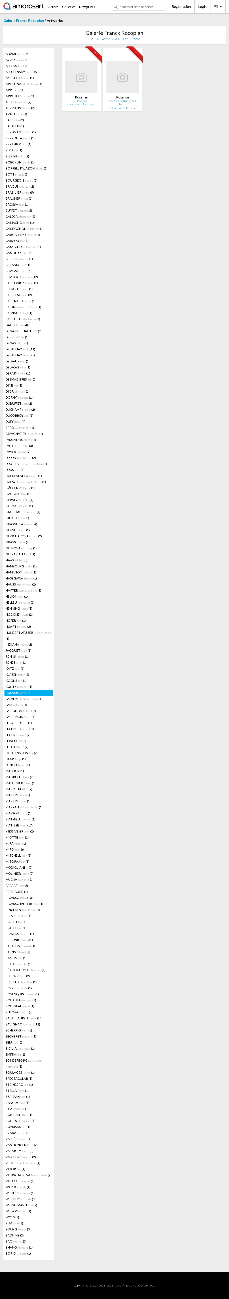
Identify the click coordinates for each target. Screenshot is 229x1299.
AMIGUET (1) (20, 78)
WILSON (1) (18, 1211)
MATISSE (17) (19, 825)
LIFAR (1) (16, 759)
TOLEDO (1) (20, 1121)
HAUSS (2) (21, 584)
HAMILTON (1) (21, 572)
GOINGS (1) (18, 530)
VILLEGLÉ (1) (20, 1181)
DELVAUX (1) (18, 361)
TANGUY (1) (17, 1102)
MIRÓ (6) (15, 849)
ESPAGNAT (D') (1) (24, 433)
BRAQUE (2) (20, 186)
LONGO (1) (18, 765)
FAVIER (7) (18, 452)
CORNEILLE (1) (23, 319)
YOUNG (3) (18, 1229)
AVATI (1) (16, 114)
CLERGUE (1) (19, 289)
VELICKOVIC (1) (23, 1163)
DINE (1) (14, 385)
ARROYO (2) (20, 96)
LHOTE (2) (17, 747)
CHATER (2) (22, 277)
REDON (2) (18, 976)
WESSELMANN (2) (21, 1205)
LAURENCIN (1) (20, 717)
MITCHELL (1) (18, 855)
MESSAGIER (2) (20, 831)
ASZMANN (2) (20, 108)
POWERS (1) (20, 934)
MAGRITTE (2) (20, 777)
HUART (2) (18, 626)
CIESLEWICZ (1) (22, 283)
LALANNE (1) (25, 699)
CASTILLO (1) (19, 253)
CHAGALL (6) (18, 271)
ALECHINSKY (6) (22, 72)
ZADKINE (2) (15, 1235)
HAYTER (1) (23, 590)
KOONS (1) (16, 680)
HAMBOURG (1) (21, 566)
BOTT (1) (17, 174)
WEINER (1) (20, 1193)
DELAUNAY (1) (20, 355)
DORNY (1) (19, 397)
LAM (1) (16, 705)
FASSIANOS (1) (21, 439)
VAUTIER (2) (21, 1157)
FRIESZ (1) (26, 482)
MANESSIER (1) (21, 783)
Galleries (69, 7)
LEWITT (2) (16, 741)
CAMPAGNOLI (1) (25, 228)
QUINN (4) (18, 952)
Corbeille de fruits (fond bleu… (122, 102)
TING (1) (17, 1109)
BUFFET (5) (19, 210)
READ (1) (19, 964)
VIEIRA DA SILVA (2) (28, 1175)
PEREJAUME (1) (17, 891)
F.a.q (152, 1285)
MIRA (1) (16, 843)
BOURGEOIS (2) (21, 180)
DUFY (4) (15, 421)
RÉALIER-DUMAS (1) (25, 970)
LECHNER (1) (20, 729)
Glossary (143, 1285)
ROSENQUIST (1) (22, 994)
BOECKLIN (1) (20, 162)
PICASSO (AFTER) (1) (24, 904)
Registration (181, 6)
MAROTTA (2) (19, 789)
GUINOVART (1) (21, 548)
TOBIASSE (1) (19, 1115)
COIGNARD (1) (21, 301)
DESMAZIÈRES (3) (21, 379)
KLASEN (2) (17, 674)
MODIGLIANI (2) (19, 867)
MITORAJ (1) (17, 861)
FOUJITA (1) (26, 464)
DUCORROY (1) (19, 415)
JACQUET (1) (18, 650)
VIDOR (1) (15, 1169)
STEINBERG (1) (19, 1084)
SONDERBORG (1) (24, 1063)
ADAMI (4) (18, 54)
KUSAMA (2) (18, 692)
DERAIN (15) (19, 373)
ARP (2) (14, 90)
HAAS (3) (16, 560)
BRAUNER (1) (19, 198)
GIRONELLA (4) (21, 524)
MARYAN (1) (24, 807)
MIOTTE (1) (17, 837)
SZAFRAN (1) (18, 1096)
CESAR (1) (19, 259)
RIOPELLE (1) (21, 982)
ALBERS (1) (17, 66)
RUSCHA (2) (19, 1012)
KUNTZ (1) (19, 686)
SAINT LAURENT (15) (24, 1018)
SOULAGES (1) (20, 1072)
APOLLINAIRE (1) (25, 84)
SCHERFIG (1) (19, 1030)
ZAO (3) (16, 1241)
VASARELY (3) (19, 1151)
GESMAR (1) (19, 506)
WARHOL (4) (18, 1187)
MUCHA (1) (20, 879)
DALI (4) (17, 325)
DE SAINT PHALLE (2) (24, 331)
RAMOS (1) (16, 958)
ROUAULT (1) (21, 1000)
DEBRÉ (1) (17, 337)
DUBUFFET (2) (19, 403)
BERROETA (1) (20, 138)
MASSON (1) (19, 813)
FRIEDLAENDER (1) (24, 476)
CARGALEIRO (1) (23, 234)
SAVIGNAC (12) (23, 1024)
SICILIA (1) (20, 1048)
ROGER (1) (19, 988)
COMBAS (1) (19, 313)
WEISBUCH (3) (21, 1199)
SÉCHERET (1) (21, 1036)
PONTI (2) (15, 928)
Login (202, 6)
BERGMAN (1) (21, 132)
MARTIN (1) (18, 795)
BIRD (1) (14, 150)
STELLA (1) (17, 1090)
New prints (87, 7)
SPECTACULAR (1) (19, 1078)
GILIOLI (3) (17, 518)
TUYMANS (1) (18, 1127)
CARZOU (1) (18, 241)
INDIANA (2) (19, 644)
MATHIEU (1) (20, 819)
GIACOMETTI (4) (23, 512)
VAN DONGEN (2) (22, 1145)
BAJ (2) (15, 120)
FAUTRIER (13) (19, 446)
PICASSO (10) (19, 897)
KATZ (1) (15, 668)
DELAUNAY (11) (20, 349)
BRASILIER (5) (20, 192)
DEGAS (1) (17, 343)
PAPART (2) (17, 885)
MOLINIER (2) (19, 873)
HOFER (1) (16, 620)
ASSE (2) (18, 102)
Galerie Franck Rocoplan (23, 20)
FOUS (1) (15, 470)
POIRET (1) (17, 922)
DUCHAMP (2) (20, 409)
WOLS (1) (12, 1217)
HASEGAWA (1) (21, 578)
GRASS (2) (18, 542)
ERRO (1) (20, 427)
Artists (53, 7)
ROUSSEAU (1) (20, 1006)
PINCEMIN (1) (23, 910)
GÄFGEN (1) (20, 488)
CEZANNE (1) (18, 265)
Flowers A (81, 100)
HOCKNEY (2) (19, 614)
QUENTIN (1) (20, 946)
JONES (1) (16, 662)
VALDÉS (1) (18, 1139)
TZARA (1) (18, 1133)
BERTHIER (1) (18, 144)
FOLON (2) (21, 458)
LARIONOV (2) (21, 711)
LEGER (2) (18, 735)
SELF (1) (14, 1042)
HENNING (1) (19, 608)
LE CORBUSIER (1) (19, 723)
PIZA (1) (18, 916)
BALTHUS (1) (15, 126)
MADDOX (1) (15, 771)
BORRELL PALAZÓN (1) (26, 168)
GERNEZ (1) (19, 500)
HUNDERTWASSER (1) (28, 635)
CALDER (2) (20, 216)
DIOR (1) (18, 391)
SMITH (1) (15, 1054)
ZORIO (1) (18, 1253)
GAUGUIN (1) (18, 494)
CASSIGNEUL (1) (25, 247)
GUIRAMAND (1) (20, 554)
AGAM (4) (17, 60)
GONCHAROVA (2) (24, 536)
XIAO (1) (14, 1223)
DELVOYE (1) (18, 367)
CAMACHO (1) (20, 222)
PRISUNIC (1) (19, 940)
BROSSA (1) (17, 204)
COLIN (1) (23, 307)
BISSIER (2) (17, 156)
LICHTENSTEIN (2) (22, 753)
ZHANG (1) (19, 1247)
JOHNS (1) (17, 656)
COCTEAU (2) (19, 295)
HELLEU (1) (20, 602)
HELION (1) (17, 596)
